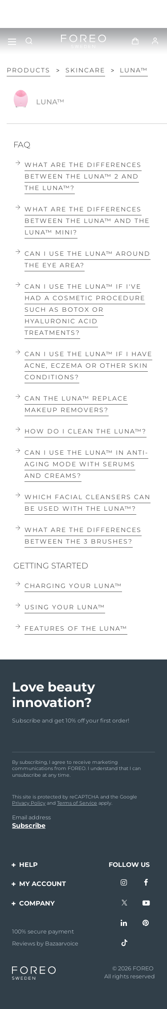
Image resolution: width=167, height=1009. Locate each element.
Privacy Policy (28, 803)
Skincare (85, 70)
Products (28, 70)
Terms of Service (77, 803)
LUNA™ (134, 70)
